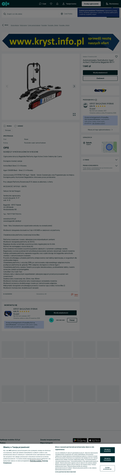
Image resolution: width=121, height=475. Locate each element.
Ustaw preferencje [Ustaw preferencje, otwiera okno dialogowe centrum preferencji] (107, 468)
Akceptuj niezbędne (107, 459)
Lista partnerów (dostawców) (65, 472)
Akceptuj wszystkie (107, 450)
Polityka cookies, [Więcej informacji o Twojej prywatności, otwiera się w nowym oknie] (36, 461)
